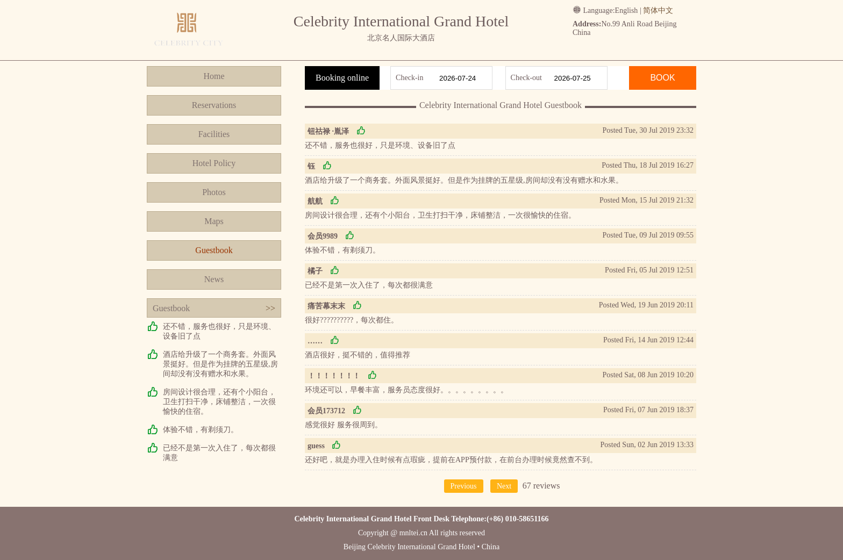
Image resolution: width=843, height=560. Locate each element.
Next (504, 486)
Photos (214, 192)
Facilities (214, 134)
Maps (214, 221)
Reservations (214, 105)
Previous (464, 486)
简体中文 (658, 10)
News (214, 279)
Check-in (409, 78)
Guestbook (213, 250)
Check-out (526, 78)
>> (270, 308)
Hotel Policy (213, 163)
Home (213, 76)
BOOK (662, 77)
